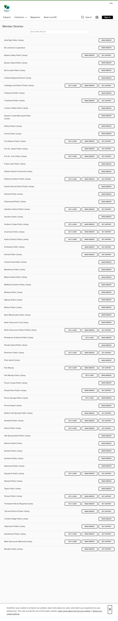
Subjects (7, 17)
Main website (107, 40)
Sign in (107, 17)
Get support (106, 55)
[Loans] (97, 17)
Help (111, 3)
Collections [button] (20, 17)
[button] (86, 17)
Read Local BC (50, 17)
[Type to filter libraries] (59, 32)
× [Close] (109, 610)
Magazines (35, 17)
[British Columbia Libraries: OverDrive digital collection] (6, 8)
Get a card (72, 86)
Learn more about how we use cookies (74, 611)
